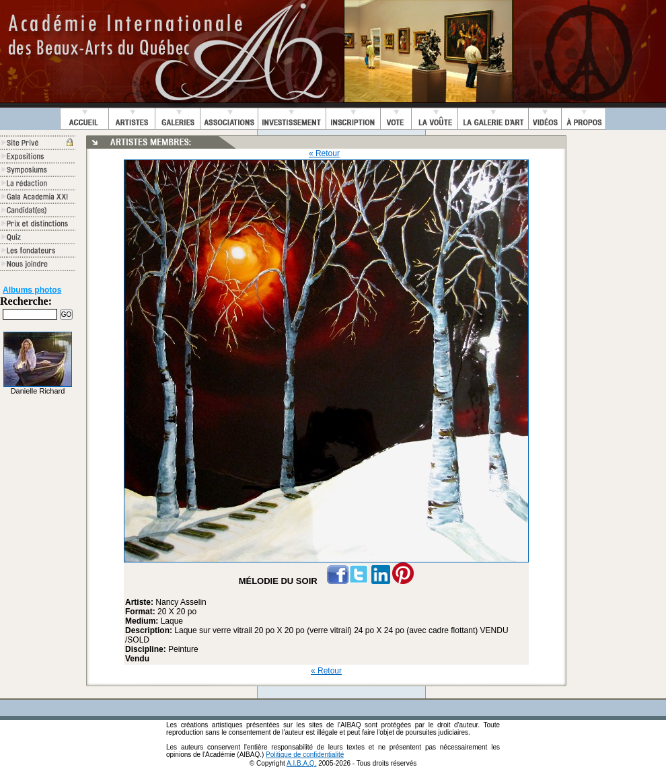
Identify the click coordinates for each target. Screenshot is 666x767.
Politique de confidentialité (305, 754)
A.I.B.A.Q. (301, 763)
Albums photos (32, 290)
